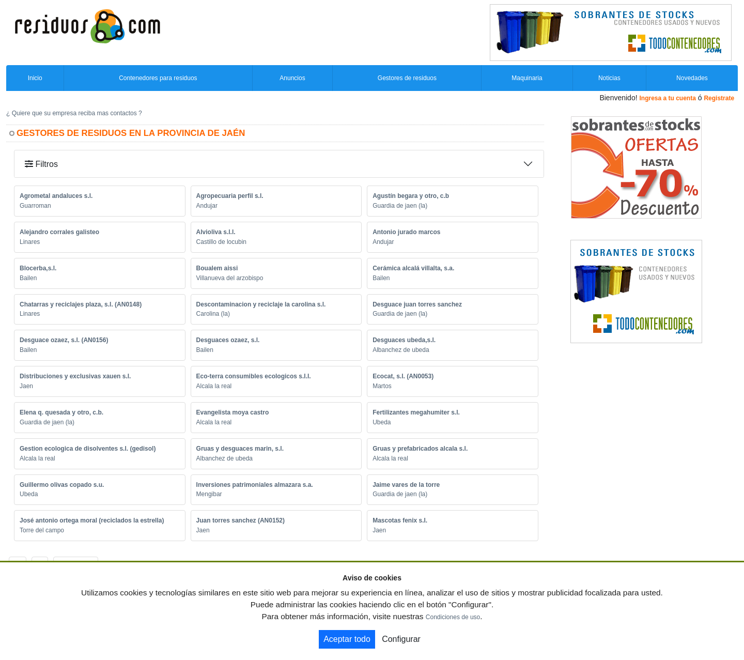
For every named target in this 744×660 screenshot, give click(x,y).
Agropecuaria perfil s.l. (230, 195)
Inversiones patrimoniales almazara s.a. (254, 484)
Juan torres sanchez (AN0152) (240, 520)
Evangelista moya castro (232, 412)
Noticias (609, 78)
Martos (382, 386)
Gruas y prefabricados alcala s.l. (420, 448)
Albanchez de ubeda (401, 350)
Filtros (41, 164)
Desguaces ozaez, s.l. (228, 340)
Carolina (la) (213, 313)
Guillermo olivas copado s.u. (62, 484)
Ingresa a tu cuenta (667, 98)
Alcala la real (214, 386)
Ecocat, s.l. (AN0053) (403, 376)
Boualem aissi (217, 268)
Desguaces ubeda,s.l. (404, 340)
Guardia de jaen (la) (400, 205)
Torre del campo (42, 530)
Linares (30, 241)
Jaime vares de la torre (406, 484)
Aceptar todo (346, 639)
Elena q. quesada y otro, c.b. (61, 412)
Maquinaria (527, 78)
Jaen (26, 386)
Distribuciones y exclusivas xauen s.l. (75, 376)
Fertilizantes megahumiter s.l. (416, 412)
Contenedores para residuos (158, 78)
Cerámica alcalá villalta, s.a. (413, 268)
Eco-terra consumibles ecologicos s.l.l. (253, 376)
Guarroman (35, 205)
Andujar (207, 205)
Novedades (692, 78)
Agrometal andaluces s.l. (56, 195)
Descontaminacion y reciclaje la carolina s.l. (261, 304)
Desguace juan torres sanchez (417, 304)
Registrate (719, 98)
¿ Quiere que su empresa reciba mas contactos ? (74, 113)
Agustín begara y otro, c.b (411, 195)
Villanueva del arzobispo (230, 278)
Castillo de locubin (221, 241)
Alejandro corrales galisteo (59, 232)
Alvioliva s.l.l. (216, 232)
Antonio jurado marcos (406, 232)
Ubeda (382, 422)
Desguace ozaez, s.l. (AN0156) (64, 340)
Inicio (35, 78)
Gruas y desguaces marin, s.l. (240, 448)
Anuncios (292, 78)
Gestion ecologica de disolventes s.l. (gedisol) (88, 448)
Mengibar (209, 494)
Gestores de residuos (407, 78)
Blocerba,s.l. (38, 268)
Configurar (401, 639)
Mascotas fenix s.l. (400, 520)
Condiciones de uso (453, 617)
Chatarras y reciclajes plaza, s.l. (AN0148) (81, 304)
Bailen (28, 278)
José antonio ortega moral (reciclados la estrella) (92, 520)
